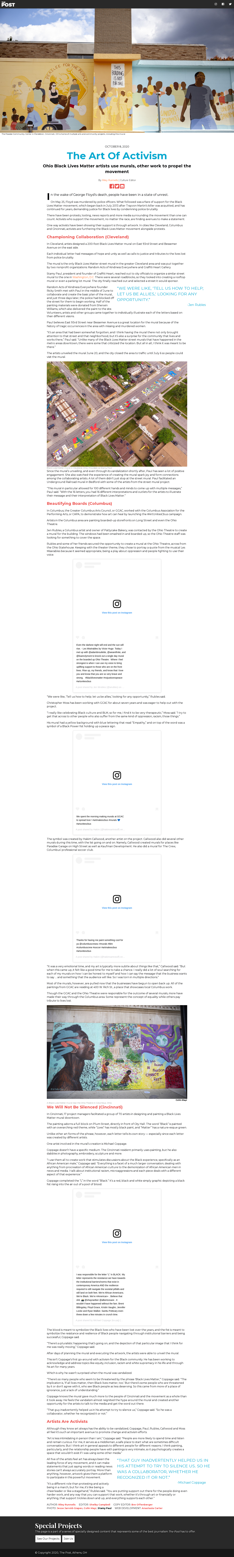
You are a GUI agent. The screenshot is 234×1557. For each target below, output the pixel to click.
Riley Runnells (110, 180)
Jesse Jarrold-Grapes (70, 1508)
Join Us (68, 1538)
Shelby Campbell (99, 1504)
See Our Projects (48, 1538)
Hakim (96, 829)
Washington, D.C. (83, 277)
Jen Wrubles (99, 687)
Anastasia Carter (152, 1508)
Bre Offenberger (142, 1504)
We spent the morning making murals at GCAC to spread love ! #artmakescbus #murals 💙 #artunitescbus (100, 820)
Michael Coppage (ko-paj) (106, 1320)
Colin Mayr (90, 1508)
